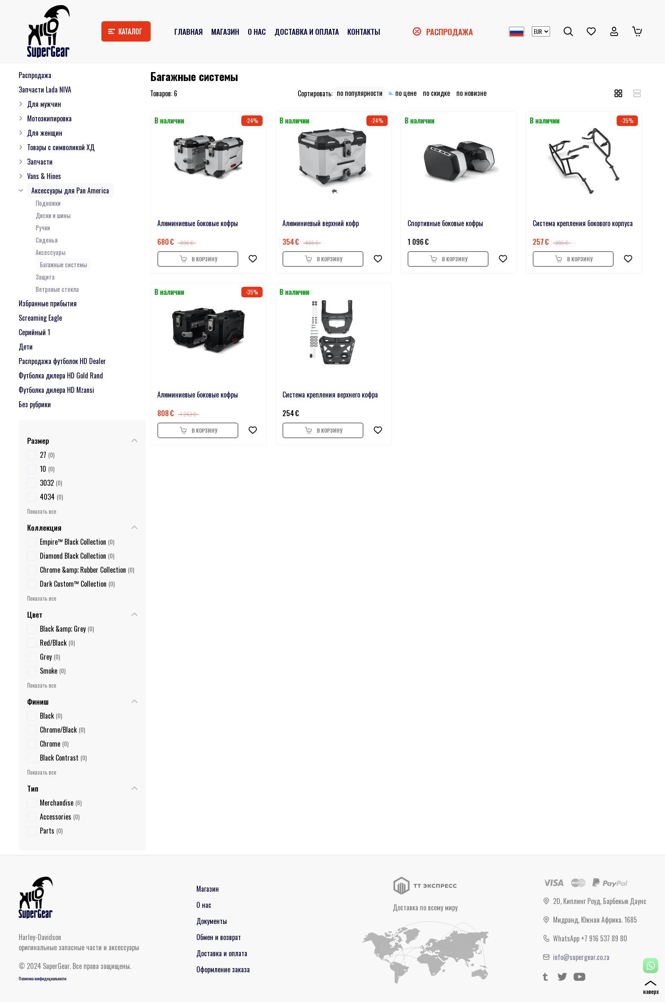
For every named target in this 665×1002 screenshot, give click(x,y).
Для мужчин (44, 104)
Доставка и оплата (306, 31)
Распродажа (449, 31)
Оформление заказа (223, 969)
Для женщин (44, 133)
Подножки (48, 203)
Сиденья (47, 239)
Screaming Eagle (40, 318)
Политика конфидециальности (42, 978)
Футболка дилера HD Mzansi (56, 390)
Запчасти (40, 162)
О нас (257, 31)
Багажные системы (63, 264)
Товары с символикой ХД (61, 147)
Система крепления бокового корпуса (583, 223)
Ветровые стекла (57, 289)
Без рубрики (35, 404)
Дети (26, 346)
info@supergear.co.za (581, 957)
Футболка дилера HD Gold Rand (61, 375)
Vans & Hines (44, 176)
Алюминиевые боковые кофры (197, 223)
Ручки (43, 227)
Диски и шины (53, 215)
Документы (211, 921)
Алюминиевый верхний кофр (320, 223)
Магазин (225, 31)
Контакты (363, 31)
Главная (188, 31)
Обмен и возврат (218, 937)
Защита (45, 276)
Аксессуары (50, 252)
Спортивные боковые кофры (445, 223)
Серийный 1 (34, 332)
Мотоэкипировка (49, 118)
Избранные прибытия (48, 303)
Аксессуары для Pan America (70, 190)
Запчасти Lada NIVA (45, 89)
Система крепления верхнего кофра (330, 394)
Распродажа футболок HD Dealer (62, 361)
